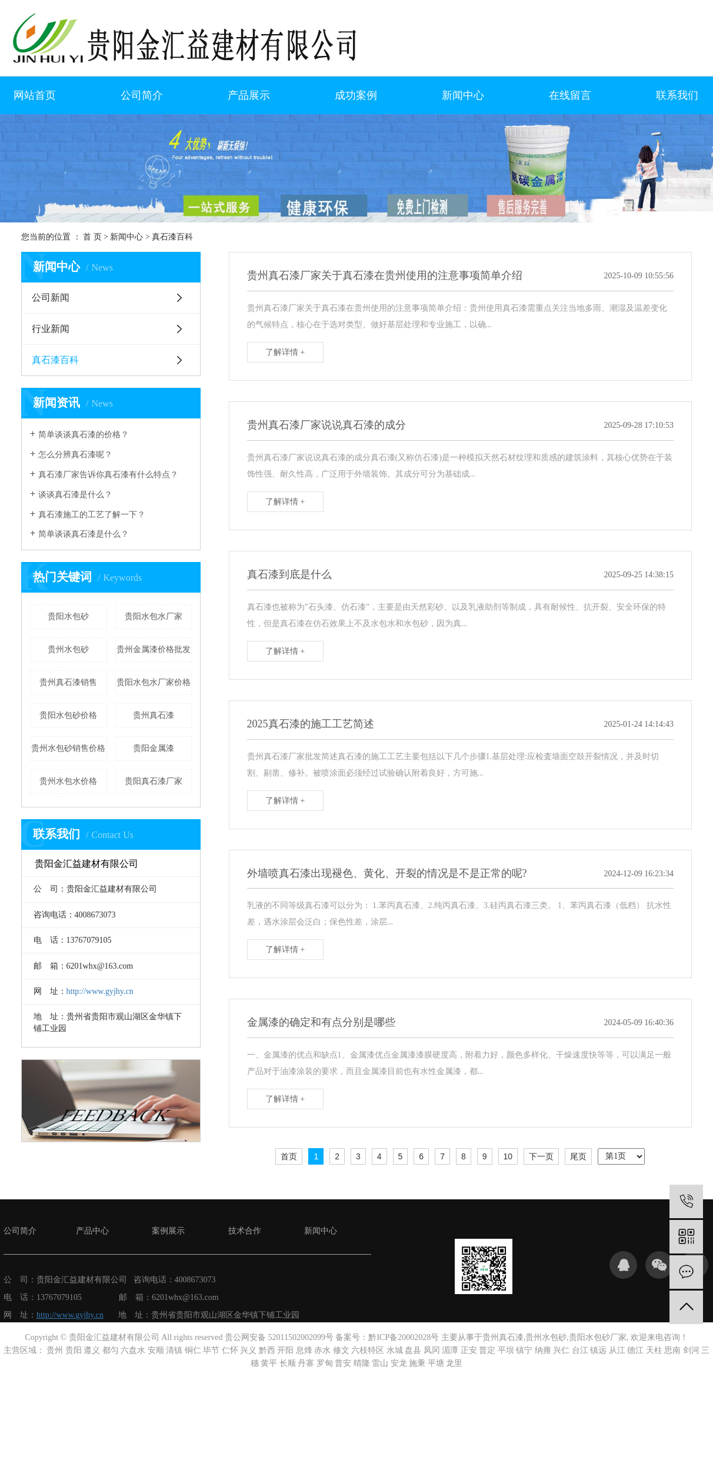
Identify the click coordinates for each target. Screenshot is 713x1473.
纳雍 (543, 1350)
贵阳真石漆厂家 (153, 781)
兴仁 (561, 1350)
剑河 (691, 1350)
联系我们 (677, 95)
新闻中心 (463, 95)
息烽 (304, 1350)
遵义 (92, 1350)
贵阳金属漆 (153, 748)
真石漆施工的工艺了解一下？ (91, 514)
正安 (469, 1350)
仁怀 (230, 1350)
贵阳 (73, 1350)
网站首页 (35, 95)
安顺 (156, 1350)
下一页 (541, 1156)
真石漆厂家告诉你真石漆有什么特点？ (108, 474)
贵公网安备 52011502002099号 (279, 1337)
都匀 (110, 1350)
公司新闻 (50, 297)
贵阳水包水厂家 (153, 616)
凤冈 (432, 1350)
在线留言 (570, 95)
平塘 (436, 1363)
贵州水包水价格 (68, 781)
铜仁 (193, 1350)
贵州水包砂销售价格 (68, 748)
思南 (672, 1350)
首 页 (92, 236)
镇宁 (524, 1350)
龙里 (454, 1363)
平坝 (506, 1350)
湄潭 (450, 1350)
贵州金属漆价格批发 (153, 649)
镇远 (598, 1350)
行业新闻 (50, 329)
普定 (487, 1350)
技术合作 (244, 1230)
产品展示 (249, 95)
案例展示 (168, 1230)
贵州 (54, 1350)
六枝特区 (367, 1350)
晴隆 (362, 1363)
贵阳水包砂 (68, 616)
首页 (289, 1156)
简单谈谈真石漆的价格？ (83, 434)
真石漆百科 (172, 236)
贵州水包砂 (68, 649)
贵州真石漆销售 (68, 682)
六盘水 (133, 1350)
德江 (635, 1350)
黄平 (269, 1363)
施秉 (417, 1363)
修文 (341, 1350)
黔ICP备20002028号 (403, 1337)
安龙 (399, 1363)
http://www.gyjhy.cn (100, 991)
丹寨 (306, 1363)
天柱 (654, 1350)
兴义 (248, 1350)
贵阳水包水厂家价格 (153, 682)
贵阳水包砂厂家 (598, 1337)
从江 (617, 1350)
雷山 (380, 1363)
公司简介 (142, 95)
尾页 (578, 1156)
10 (508, 1156)
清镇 (174, 1350)
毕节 (211, 1350)
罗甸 (324, 1363)
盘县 (413, 1350)
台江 (580, 1350)
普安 (343, 1363)
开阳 (285, 1350)
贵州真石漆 (153, 715)
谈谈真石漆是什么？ (75, 494)
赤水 (322, 1350)
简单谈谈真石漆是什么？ (83, 534)
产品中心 (92, 1230)
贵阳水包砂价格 (68, 715)
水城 (395, 1350)
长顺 (287, 1363)
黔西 (267, 1350)
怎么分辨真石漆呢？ (75, 454)
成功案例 (356, 95)
